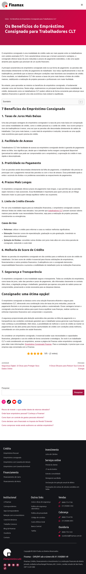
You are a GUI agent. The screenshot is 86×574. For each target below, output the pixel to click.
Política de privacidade (39, 513)
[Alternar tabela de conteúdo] (79, 102)
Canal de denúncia (10, 520)
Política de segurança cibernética (38, 507)
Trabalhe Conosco (10, 524)
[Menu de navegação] (81, 5)
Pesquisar (5, 388)
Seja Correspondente (11, 511)
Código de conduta (38, 517)
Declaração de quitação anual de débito (60, 482)
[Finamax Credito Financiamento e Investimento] (13, 5)
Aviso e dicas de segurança (40, 502)
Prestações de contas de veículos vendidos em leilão (62, 488)
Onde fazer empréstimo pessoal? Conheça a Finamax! (23, 413)
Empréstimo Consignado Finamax (38, 344)
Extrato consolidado (53, 474)
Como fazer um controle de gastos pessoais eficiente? (23, 417)
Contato (7, 537)
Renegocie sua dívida (53, 478)
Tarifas (33, 531)
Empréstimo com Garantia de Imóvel (17, 466)
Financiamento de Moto (12, 481)
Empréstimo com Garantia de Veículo (17, 462)
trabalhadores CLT (55, 211)
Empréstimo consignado (12, 457)
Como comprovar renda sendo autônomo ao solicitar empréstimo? (28, 425)
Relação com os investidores (14, 515)
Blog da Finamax (9, 529)
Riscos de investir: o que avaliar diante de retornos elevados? (26, 410)
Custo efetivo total (38, 522)
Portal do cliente (52, 465)
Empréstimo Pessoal (11, 453)
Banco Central (36, 526)
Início (7, 19)
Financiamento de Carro (12, 477)
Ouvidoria (7, 533)
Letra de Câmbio (52, 454)
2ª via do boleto (51, 469)
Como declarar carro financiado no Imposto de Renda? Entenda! (27, 421)
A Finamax (7, 502)
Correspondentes (10, 506)
